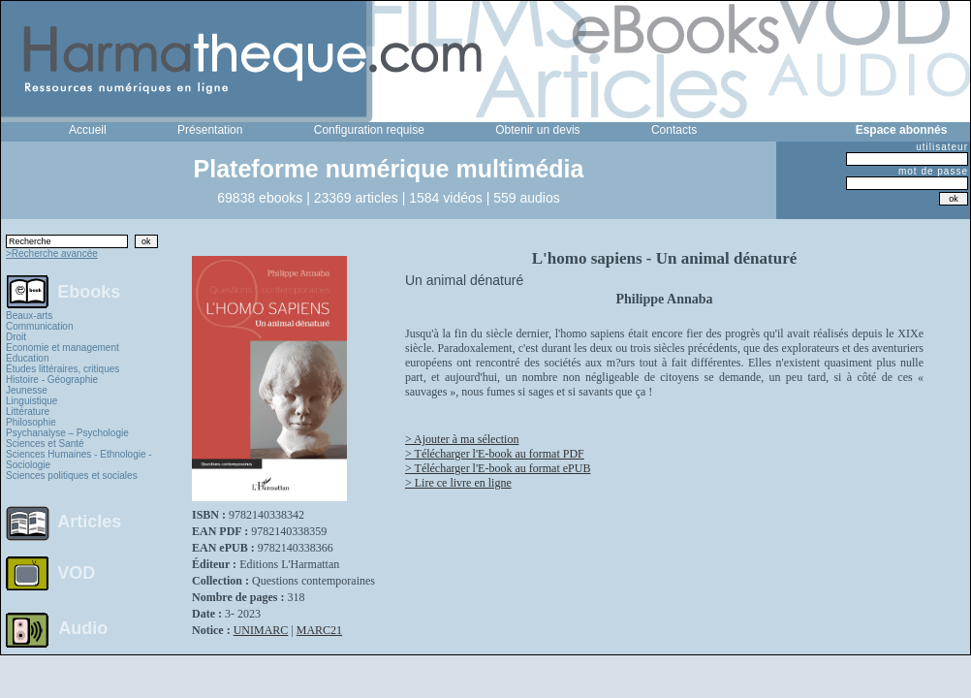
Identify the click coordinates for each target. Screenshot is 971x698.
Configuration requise (369, 130)
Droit (16, 337)
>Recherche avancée (52, 253)
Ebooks (88, 291)
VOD (76, 573)
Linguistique (31, 401)
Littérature (27, 411)
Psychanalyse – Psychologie (67, 433)
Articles (89, 521)
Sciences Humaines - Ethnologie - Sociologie (79, 459)
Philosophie (31, 422)
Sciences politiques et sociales (72, 475)
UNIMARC (261, 630)
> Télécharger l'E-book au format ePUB (497, 468)
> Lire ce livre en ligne (458, 483)
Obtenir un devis (537, 130)
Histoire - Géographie (52, 379)
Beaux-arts (29, 315)
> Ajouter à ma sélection (461, 439)
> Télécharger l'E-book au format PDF (494, 453)
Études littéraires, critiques (62, 369)
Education (27, 358)
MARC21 (319, 630)
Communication (39, 326)
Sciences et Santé (45, 443)
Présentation (209, 130)
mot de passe (933, 171)
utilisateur (942, 147)
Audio (83, 627)
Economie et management (62, 347)
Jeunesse (26, 390)
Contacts (674, 130)
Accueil (88, 130)
